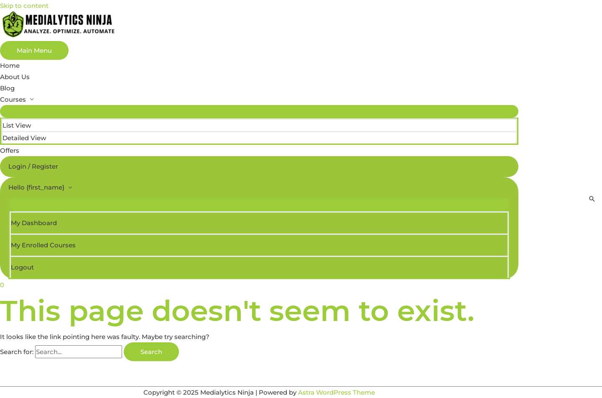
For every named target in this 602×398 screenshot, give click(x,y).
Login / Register (33, 166)
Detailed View (24, 138)
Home (10, 65)
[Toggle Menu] (259, 111)
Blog (7, 88)
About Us (15, 77)
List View (17, 125)
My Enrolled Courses (43, 245)
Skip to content (24, 6)
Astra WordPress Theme (336, 392)
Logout (22, 267)
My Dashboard (34, 223)
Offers (9, 150)
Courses (13, 99)
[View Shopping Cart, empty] (259, 284)
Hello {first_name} (36, 187)
